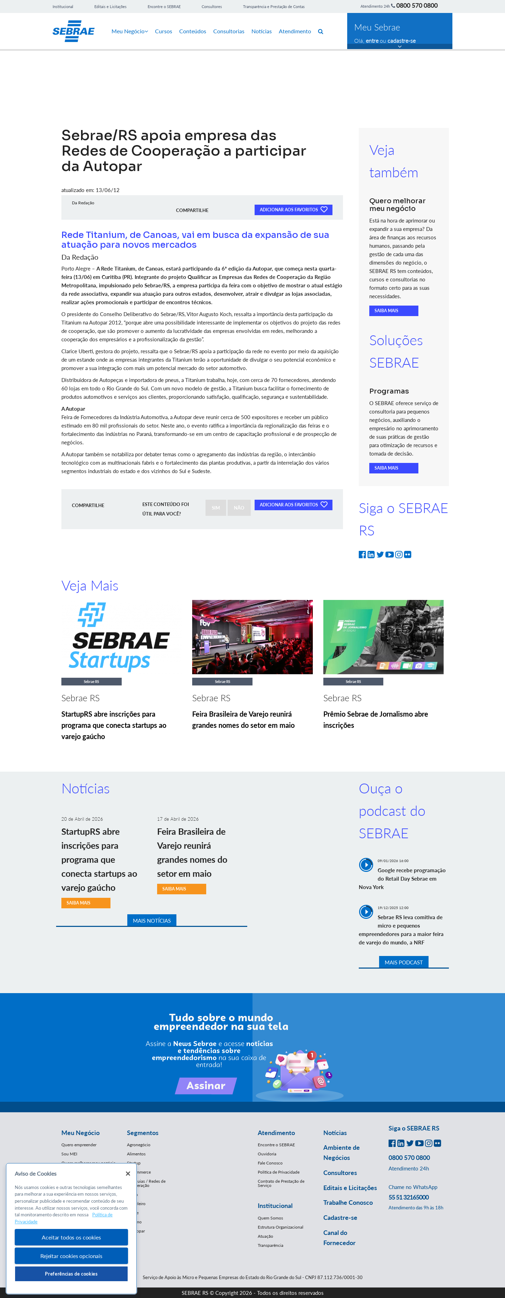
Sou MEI (69, 1153)
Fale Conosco (270, 1163)
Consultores (212, 6)
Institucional (63, 6)
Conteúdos (192, 31)
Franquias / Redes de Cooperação (146, 1183)
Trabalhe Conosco (348, 1202)
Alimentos (136, 1153)
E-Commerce (139, 1172)
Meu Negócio (130, 31)
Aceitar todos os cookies (71, 1237)
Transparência (270, 1245)
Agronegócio (138, 1144)
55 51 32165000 (409, 1197)
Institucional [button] (275, 1205)
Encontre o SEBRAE (164, 6)
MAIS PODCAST (404, 962)
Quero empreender (78, 1144)
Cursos (163, 31)
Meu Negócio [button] (80, 1132)
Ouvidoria (267, 1153)
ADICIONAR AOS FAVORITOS (293, 209)
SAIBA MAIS (386, 310)
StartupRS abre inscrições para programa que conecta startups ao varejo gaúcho (113, 725)
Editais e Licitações (110, 6)
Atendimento (295, 31)
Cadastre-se (340, 1217)
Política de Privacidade (278, 1172)
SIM (216, 508)
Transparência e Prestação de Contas (274, 6)
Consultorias (228, 31)
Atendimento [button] (276, 1132)
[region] (71, 1229)
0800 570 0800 (417, 5)
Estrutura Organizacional (280, 1227)
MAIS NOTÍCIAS (152, 920)
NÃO (239, 508)
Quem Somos (270, 1218)
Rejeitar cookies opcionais (71, 1255)
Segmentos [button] (143, 1132)
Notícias (261, 31)
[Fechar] (128, 1173)
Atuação (265, 1236)
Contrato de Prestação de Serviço (281, 1183)
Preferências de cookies (71, 1274)
